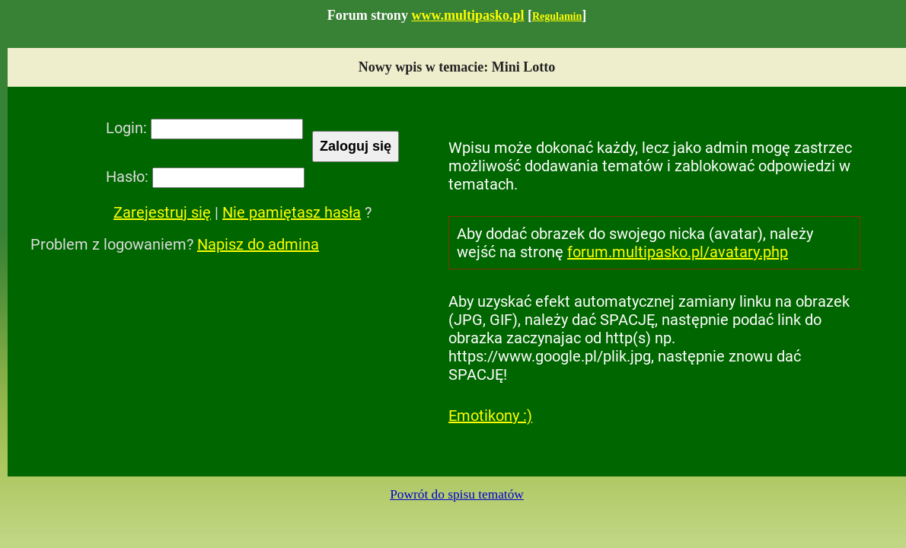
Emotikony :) (490, 415)
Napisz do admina (258, 244)
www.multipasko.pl (467, 15)
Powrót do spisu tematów (457, 494)
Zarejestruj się (162, 212)
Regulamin (557, 16)
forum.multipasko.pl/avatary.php (677, 252)
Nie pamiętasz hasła (291, 212)
